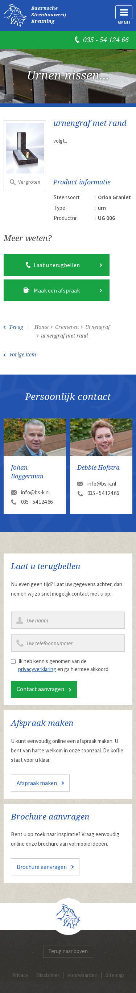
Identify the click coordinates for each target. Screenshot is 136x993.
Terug (16, 327)
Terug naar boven (68, 951)
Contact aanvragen (40, 688)
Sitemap (115, 975)
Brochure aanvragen (42, 866)
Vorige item (22, 354)
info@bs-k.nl (35, 492)
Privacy (20, 975)
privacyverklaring (37, 669)
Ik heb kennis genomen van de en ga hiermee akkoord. (64, 665)
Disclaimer (47, 975)
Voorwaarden (82, 975)
